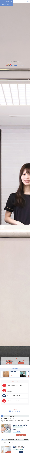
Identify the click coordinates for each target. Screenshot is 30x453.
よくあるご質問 (14, 452)
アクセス (21, 452)
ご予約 (9, 452)
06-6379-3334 (9, 360)
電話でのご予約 (9, 363)
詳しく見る (13, 375)
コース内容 (21, 435)
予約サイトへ (21, 363)
